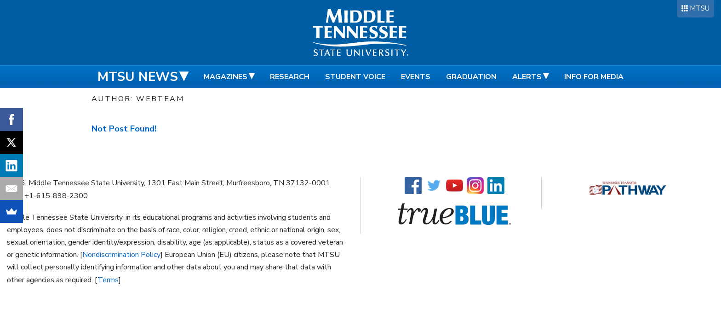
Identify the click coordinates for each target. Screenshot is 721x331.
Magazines (225, 77)
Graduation (471, 77)
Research (289, 77)
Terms (108, 280)
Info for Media (594, 77)
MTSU (700, 8)
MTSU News (137, 77)
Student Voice (355, 77)
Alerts (527, 77)
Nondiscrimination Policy (121, 255)
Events (415, 77)
